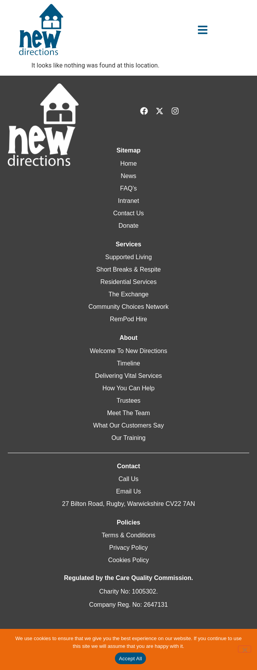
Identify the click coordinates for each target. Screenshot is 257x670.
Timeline (128, 363)
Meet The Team (128, 413)
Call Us (128, 479)
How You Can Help (128, 388)
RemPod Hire (128, 319)
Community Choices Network (128, 306)
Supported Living (128, 257)
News (128, 176)
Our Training (128, 438)
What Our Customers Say (128, 425)
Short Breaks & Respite (128, 269)
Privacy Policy (128, 547)
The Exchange (128, 294)
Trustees (128, 400)
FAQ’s (128, 188)
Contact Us (128, 213)
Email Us (128, 491)
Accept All (130, 658)
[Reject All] (244, 649)
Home (128, 163)
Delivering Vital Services (128, 375)
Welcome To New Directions (128, 351)
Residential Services (129, 282)
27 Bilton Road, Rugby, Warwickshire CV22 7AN (128, 503)
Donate (128, 225)
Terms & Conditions (129, 535)
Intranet (128, 200)
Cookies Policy (128, 560)
